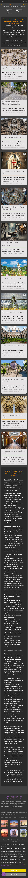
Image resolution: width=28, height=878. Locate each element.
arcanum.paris (8, 739)
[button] (2, 57)
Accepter (14, 870)
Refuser (14, 874)
